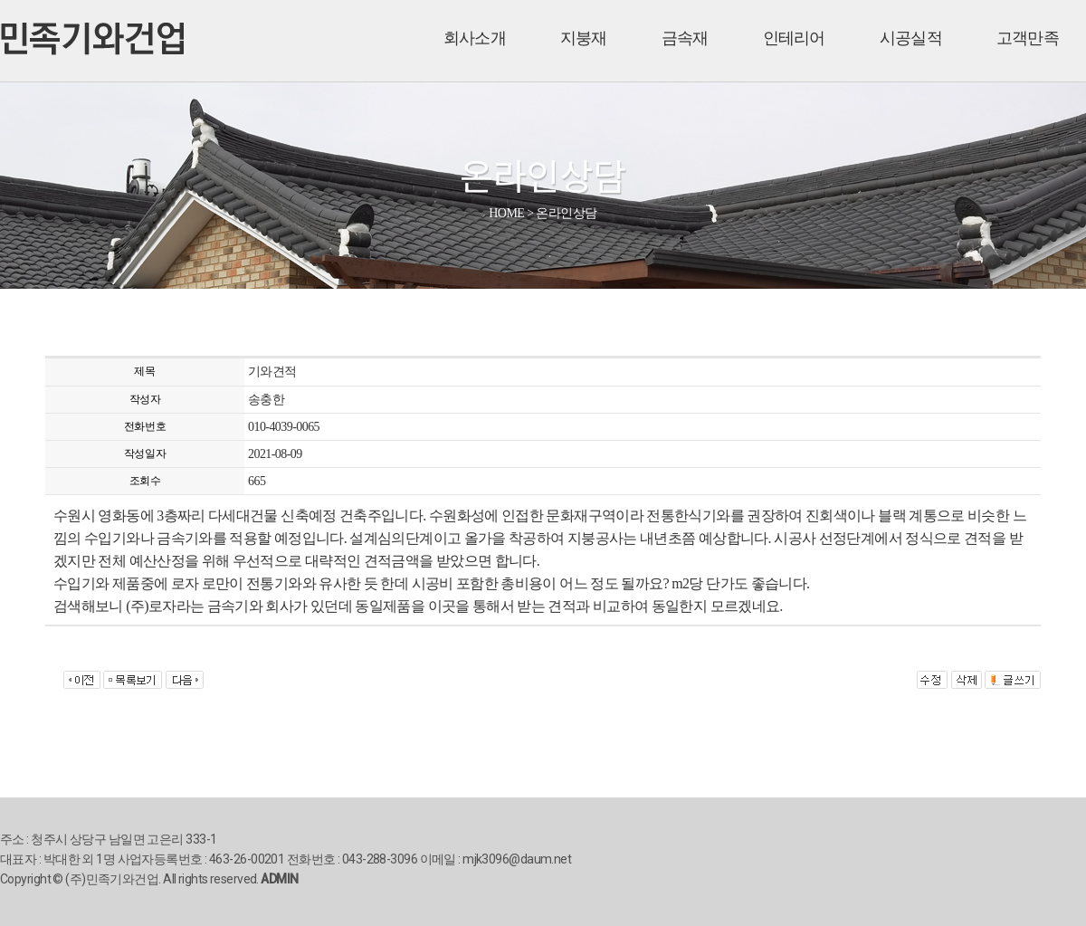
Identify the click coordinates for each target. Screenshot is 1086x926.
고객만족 (1027, 38)
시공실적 (911, 38)
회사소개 (474, 38)
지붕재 (583, 38)
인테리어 (794, 38)
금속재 (685, 38)
